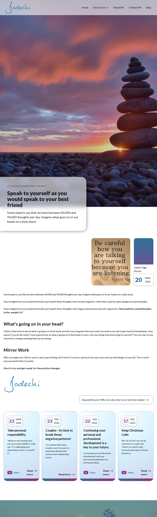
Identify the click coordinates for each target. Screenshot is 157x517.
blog (148, 7)
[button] (101, 7)
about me (118, 7)
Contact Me (135, 7)
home (85, 7)
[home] (18, 7)
